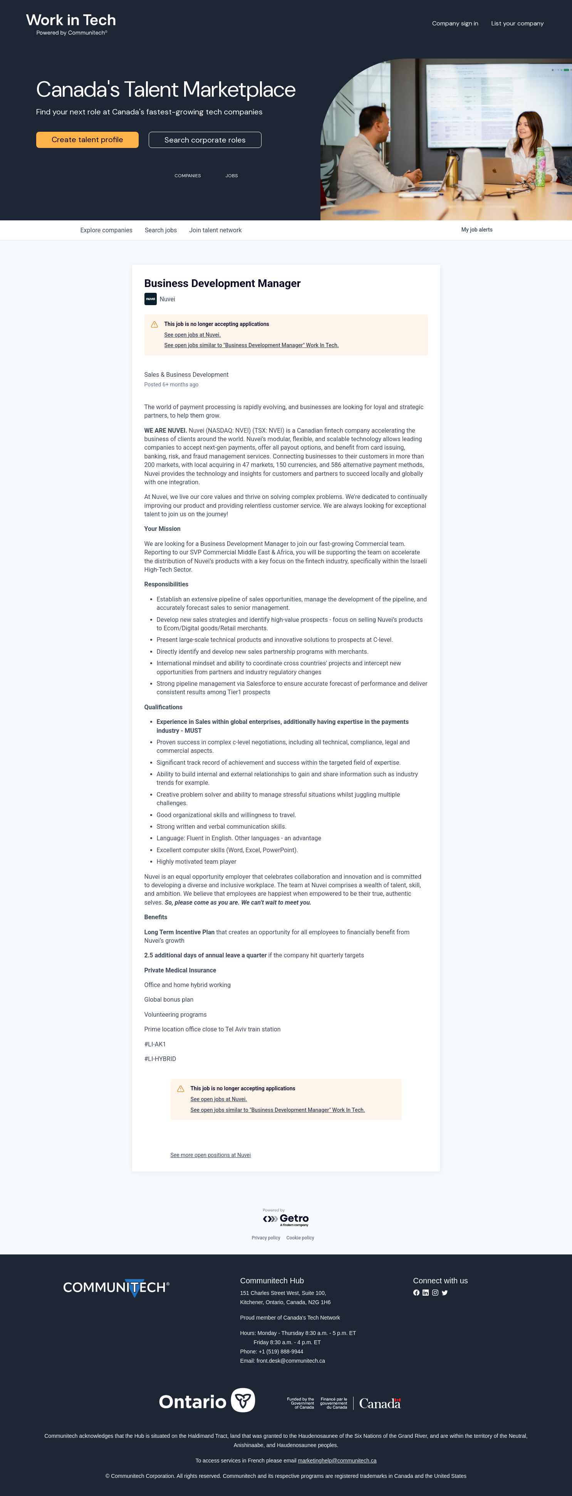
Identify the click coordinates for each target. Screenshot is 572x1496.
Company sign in (455, 23)
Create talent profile (87, 139)
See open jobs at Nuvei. (192, 335)
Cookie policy (300, 1238)
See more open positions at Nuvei (211, 1155)
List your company (517, 23)
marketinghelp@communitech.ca (337, 1460)
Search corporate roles (205, 140)
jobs (161, 230)
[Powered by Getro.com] (286, 1218)
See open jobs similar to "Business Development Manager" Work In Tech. (251, 345)
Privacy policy (266, 1238)
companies (107, 230)
